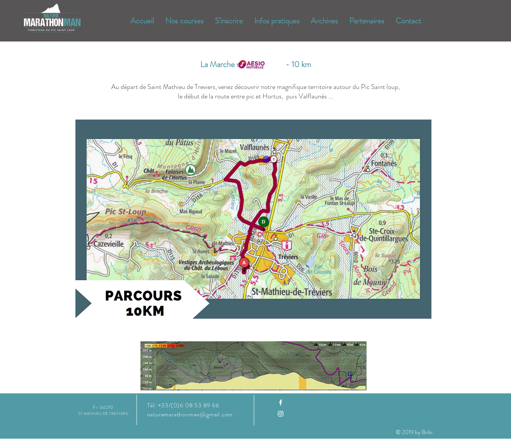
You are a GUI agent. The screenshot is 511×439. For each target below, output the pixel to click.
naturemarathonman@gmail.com (190, 414)
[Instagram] (280, 414)
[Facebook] (280, 402)
